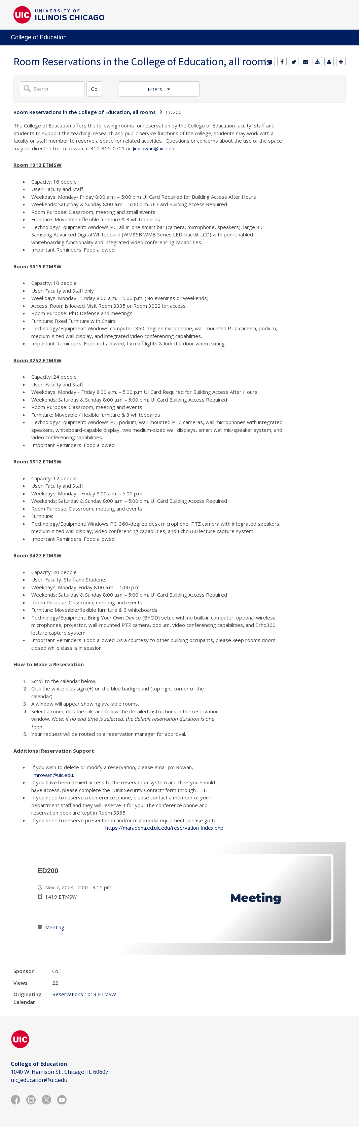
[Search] (94, 89)
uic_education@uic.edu (39, 1080)
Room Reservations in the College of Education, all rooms (84, 112)
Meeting (54, 927)
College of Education (39, 37)
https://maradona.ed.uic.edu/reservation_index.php (164, 827)
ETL (201, 790)
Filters (156, 89)
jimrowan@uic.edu (52, 775)
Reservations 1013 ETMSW (84, 994)
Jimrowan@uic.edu (153, 148)
